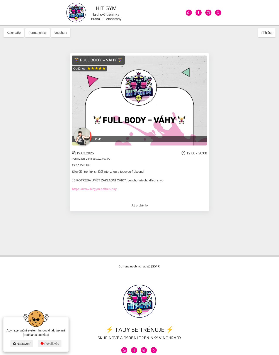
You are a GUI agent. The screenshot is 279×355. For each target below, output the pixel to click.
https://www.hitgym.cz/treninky (94, 189)
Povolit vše (50, 343)
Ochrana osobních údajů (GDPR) (139, 266)
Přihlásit (266, 32)
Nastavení (22, 343)
